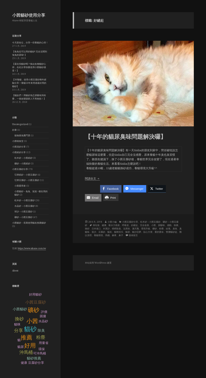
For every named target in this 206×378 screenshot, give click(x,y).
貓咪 (17, 324)
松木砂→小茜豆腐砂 (24, 200)
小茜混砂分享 (19, 146)
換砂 (19, 318)
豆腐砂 (101, 231)
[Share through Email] (93, 197)
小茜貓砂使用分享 (28, 15)
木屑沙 (106, 228)
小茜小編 (112, 221)
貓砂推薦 (34, 358)
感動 (169, 225)
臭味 (175, 228)
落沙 (94, 231)
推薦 (26, 337)
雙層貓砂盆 (171, 231)
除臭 (41, 330)
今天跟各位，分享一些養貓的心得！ (30, 42)
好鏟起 (134, 225)
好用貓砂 (35, 294)
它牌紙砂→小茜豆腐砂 (25, 174)
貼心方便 (147, 231)
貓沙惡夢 (136, 231)
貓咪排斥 (118, 231)
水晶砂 (43, 321)
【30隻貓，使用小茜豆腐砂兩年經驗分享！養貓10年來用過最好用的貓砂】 (29, 83)
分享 (18, 330)
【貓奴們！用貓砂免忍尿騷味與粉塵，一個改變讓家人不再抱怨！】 (29, 97)
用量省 (43, 343)
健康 (104, 225)
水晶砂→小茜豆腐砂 (24, 206)
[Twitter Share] (157, 188)
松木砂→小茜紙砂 (23, 157)
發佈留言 (133, 235)
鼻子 (121, 235)
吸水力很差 (114, 225)
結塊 (168, 228)
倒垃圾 (96, 225)
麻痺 (114, 235)
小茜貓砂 (20, 309)
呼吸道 (125, 225)
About (15, 270)
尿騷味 (161, 225)
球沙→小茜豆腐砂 (23, 211)
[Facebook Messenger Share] (134, 188)
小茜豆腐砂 (35, 302)
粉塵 (40, 337)
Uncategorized (20, 124)
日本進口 (96, 228)
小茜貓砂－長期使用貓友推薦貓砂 (29, 222)
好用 (30, 345)
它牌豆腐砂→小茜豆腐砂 (26, 180)
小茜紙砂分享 (19, 152)
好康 (14, 129)
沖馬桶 (26, 352)
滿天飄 (135, 228)
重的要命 (159, 231)
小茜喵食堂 (17, 141)
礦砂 (33, 310)
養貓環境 (98, 235)
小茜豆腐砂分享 (20, 169)
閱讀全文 (92, 178)
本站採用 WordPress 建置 (98, 262)
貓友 (109, 231)
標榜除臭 (116, 228)
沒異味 (126, 228)
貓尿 (20, 347)
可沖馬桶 (39, 353)
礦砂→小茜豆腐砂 (23, 217)
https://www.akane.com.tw (32, 248)
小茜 (32, 321)
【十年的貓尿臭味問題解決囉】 (125, 136)
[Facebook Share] (110, 188)
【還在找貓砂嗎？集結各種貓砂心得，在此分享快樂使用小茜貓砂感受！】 (29, 67)
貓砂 (30, 329)
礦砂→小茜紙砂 (22, 163)
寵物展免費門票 (22, 135)
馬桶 (107, 235)
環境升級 (145, 228)
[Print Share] (111, 197)
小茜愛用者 (20, 185)
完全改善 (144, 225)
